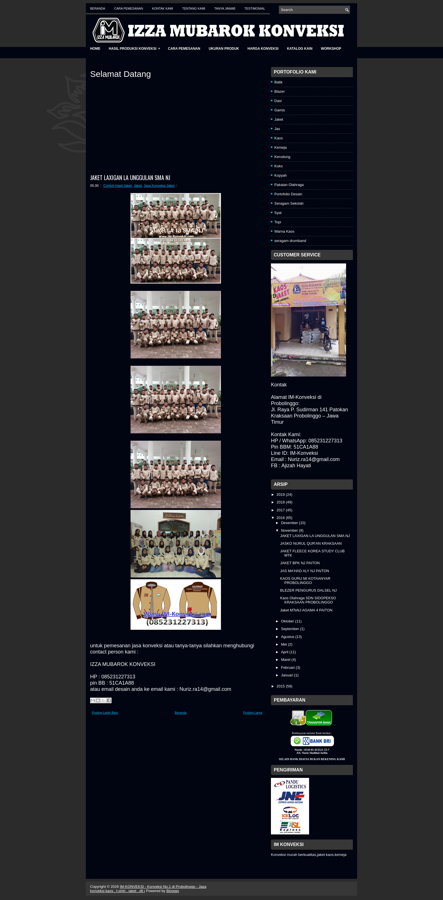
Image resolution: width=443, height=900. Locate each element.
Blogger (172, 891)
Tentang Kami (193, 8)
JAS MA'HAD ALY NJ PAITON (304, 571)
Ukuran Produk (224, 49)
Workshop (331, 49)
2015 (281, 686)
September (290, 629)
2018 (281, 502)
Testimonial (254, 8)
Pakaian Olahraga (289, 185)
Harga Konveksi (263, 49)
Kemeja (280, 147)
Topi (277, 222)
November (290, 530)
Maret (286, 659)
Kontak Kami (162, 8)
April (285, 652)
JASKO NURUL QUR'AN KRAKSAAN (311, 543)
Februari (288, 667)
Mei (284, 644)
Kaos (278, 138)
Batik (278, 82)
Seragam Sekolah (288, 203)
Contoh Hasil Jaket (117, 186)
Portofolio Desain (288, 194)
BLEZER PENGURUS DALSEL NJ (308, 590)
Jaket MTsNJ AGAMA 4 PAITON (306, 610)
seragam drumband (290, 241)
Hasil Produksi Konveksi (136, 47)
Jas (277, 129)
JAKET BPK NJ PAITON (300, 563)
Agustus (288, 637)
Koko (278, 166)
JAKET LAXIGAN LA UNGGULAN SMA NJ (130, 177)
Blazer (279, 91)
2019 (281, 494)
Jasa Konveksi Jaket (159, 186)
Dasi (278, 101)
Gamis (279, 110)
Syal (277, 213)
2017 (281, 510)
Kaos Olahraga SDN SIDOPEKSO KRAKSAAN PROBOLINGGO (308, 600)
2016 (281, 518)
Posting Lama (252, 712)
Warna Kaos (284, 231)
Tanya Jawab (224, 8)
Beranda (97, 8)
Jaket (138, 186)
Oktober (288, 621)
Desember (290, 523)
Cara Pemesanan (128, 8)
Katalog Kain (299, 49)
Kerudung (282, 157)
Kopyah (280, 175)
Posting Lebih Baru (105, 712)
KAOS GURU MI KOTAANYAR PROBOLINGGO (305, 580)
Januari (287, 675)
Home (95, 49)
